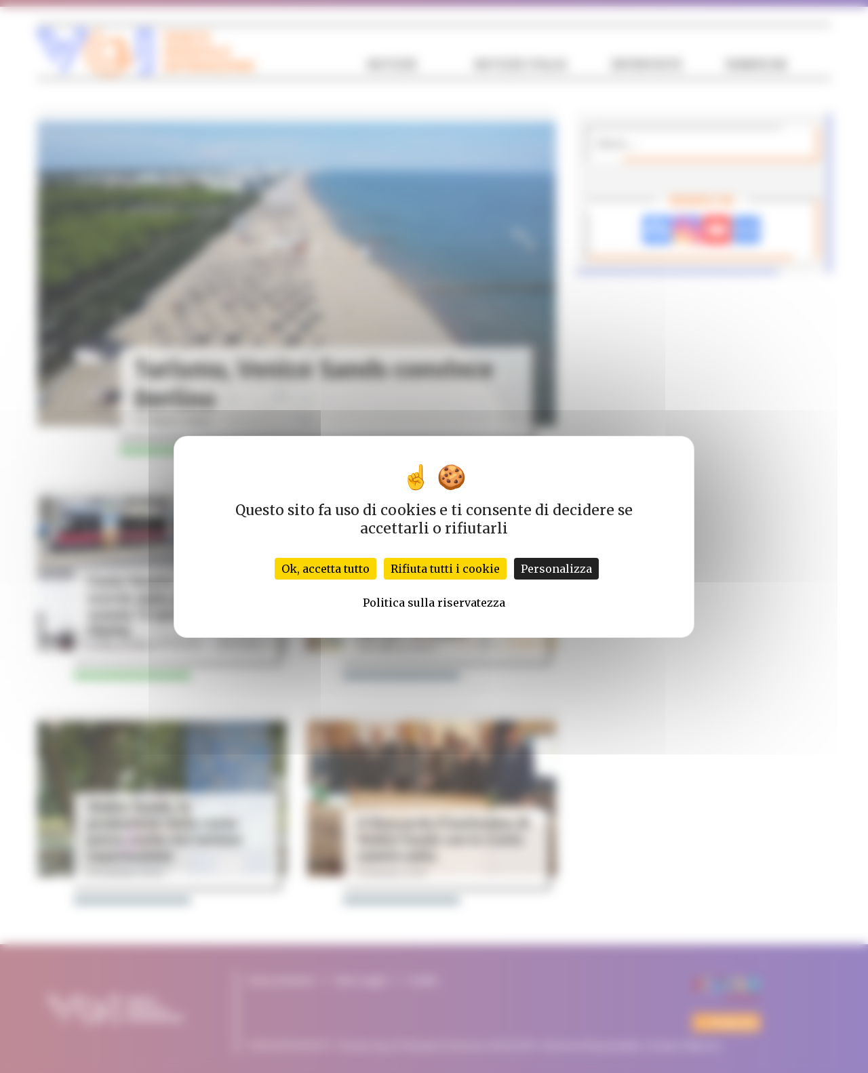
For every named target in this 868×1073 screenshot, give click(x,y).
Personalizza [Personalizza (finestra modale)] (556, 568)
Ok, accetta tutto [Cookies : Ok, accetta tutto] (325, 568)
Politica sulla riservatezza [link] (434, 602)
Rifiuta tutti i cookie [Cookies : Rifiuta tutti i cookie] (445, 568)
